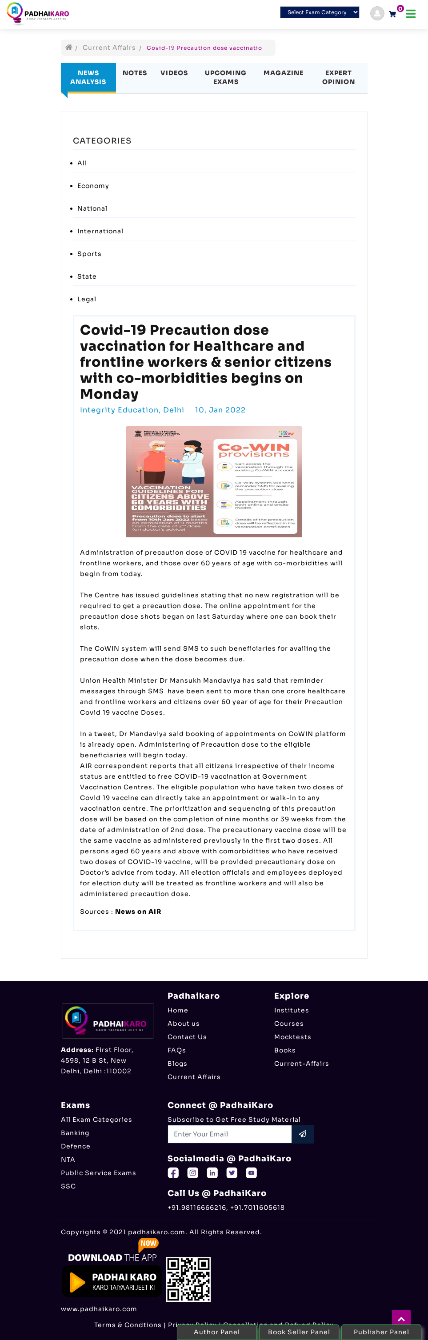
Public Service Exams (98, 1173)
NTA (68, 1160)
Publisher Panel (381, 1332)
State (87, 276)
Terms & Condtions (128, 1325)
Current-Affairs (301, 1064)
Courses (289, 1024)
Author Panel (217, 1332)
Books (285, 1050)
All (82, 163)
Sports (89, 254)
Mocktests (293, 1037)
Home (178, 1010)
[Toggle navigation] (410, 14)
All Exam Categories (96, 1120)
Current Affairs (109, 48)
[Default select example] (320, 12)
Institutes (291, 1010)
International (100, 231)
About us (184, 1024)
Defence (76, 1146)
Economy (93, 186)
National (92, 208)
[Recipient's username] (230, 1134)
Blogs (178, 1064)
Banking (75, 1133)
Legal (86, 299)
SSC (68, 1186)
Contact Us (187, 1037)
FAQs (177, 1050)
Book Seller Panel (299, 1332)
